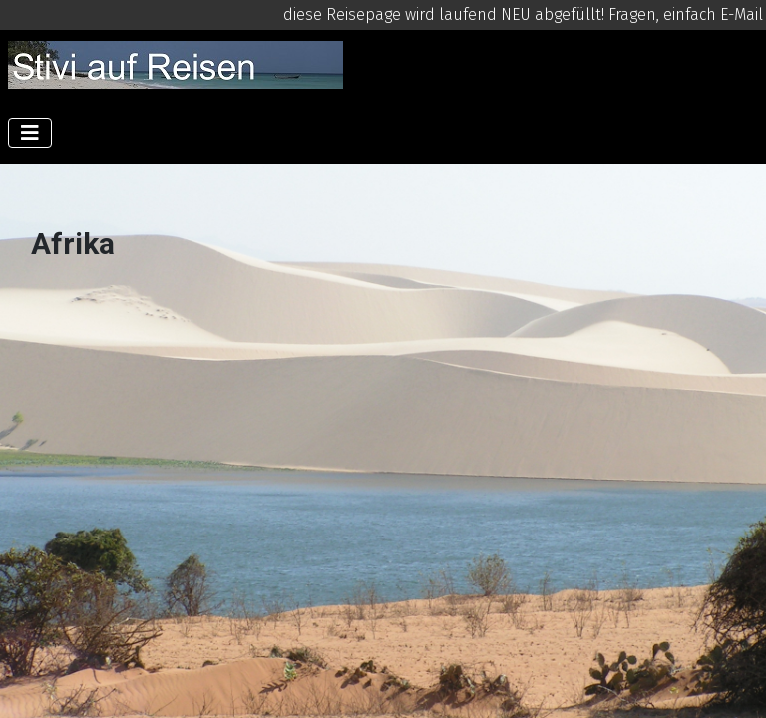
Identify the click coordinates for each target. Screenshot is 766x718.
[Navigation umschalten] (30, 133)
